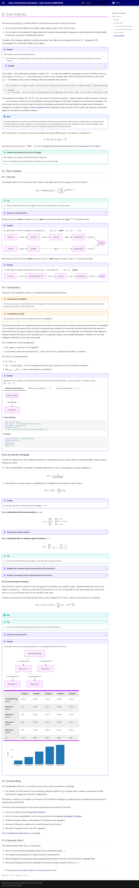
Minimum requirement (14, 388)
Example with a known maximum (18, 532)
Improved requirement (40, 388)
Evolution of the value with (17, 634)
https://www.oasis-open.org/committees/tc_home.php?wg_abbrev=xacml (31, 870)
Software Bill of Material (36, 812)
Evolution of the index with (17, 212)
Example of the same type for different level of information (29, 575)
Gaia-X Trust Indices (92, 146)
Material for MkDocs (16, 885)
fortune (64, 380)
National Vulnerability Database (69, 816)
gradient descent (44, 107)
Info (8, 615)
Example (11, 66)
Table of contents (119, 13)
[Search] (94, 3)
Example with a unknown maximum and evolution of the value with (31, 568)
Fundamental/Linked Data (17, 833)
